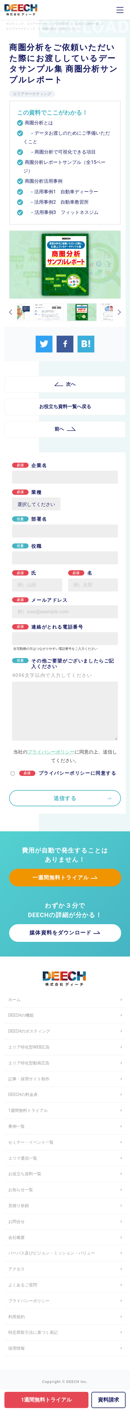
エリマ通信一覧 (22, 1158)
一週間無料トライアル (60, 877)
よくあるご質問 (22, 1285)
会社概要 (16, 1237)
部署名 (29, 519)
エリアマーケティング (32, 94)
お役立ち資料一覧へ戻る (65, 406)
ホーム (14, 999)
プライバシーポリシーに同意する (67, 773)
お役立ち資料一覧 (24, 1173)
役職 (27, 546)
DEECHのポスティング (29, 1031)
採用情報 (16, 1348)
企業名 (29, 465)
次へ (70, 384)
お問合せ (16, 1221)
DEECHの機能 (21, 1015)
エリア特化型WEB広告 (29, 1047)
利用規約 (16, 1316)
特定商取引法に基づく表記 (33, 1332)
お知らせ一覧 (20, 1189)
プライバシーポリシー (51, 752)
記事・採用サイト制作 (29, 1079)
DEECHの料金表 (23, 1094)
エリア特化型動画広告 (29, 1063)
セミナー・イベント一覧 (31, 1142)
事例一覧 (16, 1126)
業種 (27, 492)
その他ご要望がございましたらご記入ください (65, 668)
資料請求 (108, 1400)
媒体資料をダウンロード (60, 932)
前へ (59, 429)
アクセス (16, 1269)
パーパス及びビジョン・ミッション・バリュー (51, 1253)
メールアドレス (40, 600)
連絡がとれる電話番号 (47, 627)
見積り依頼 (18, 1205)
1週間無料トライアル (28, 1110)
